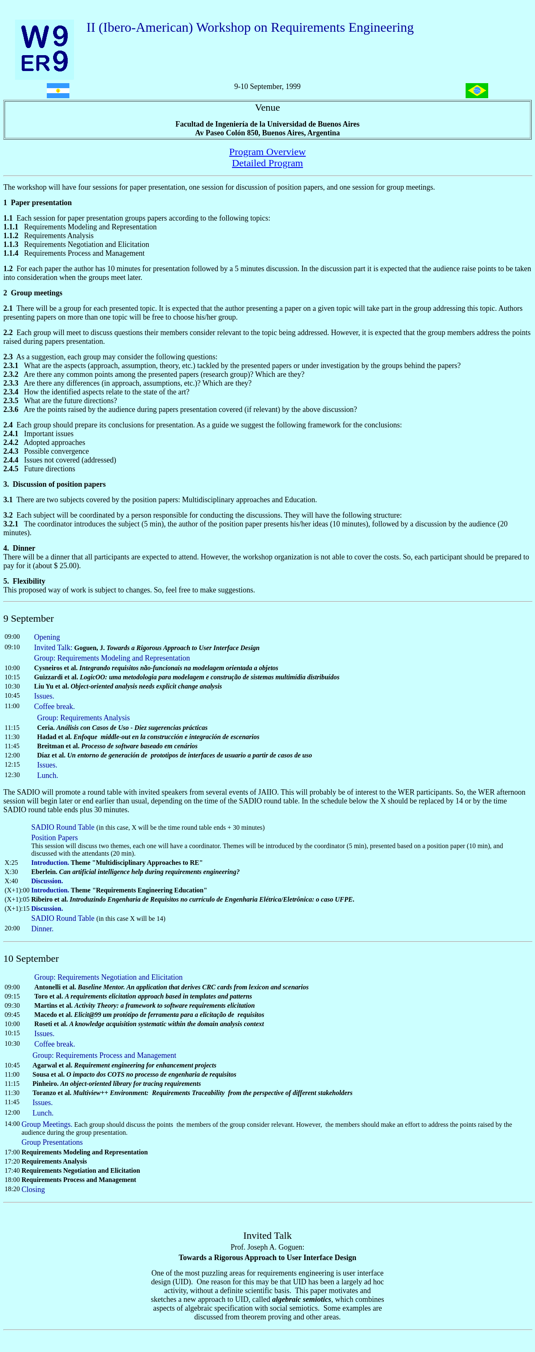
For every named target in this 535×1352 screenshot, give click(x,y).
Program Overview (267, 151)
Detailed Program (267, 163)
